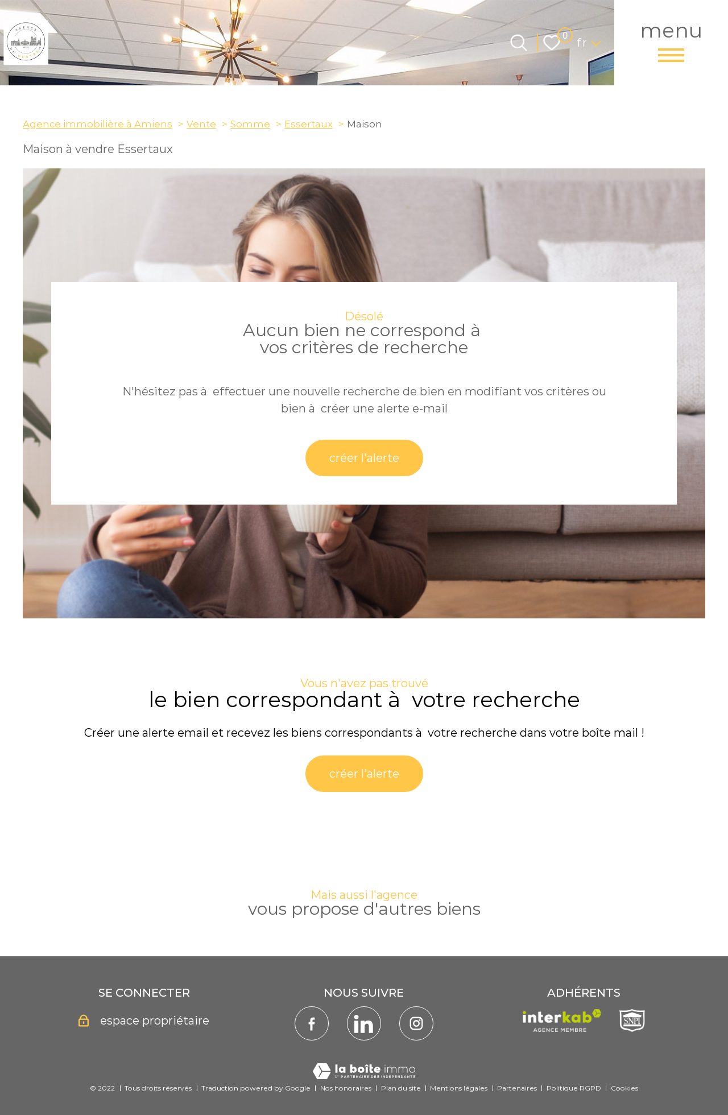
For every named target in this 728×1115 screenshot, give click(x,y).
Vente (201, 124)
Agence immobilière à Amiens (97, 124)
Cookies (624, 1088)
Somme (250, 124)
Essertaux (308, 124)
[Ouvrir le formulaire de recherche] (519, 43)
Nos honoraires (345, 1088)
